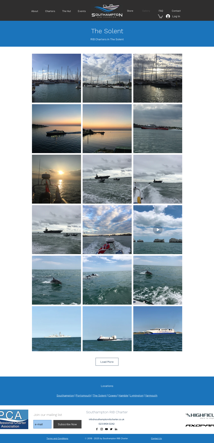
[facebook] (96, 429)
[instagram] (101, 429)
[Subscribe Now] (67, 424)
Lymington (136, 395)
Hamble (123, 395)
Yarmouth (151, 395)
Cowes (112, 395)
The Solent (100, 395)
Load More (107, 361)
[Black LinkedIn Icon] (116, 429)
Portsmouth (83, 395)
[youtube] (106, 429)
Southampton (65, 395)
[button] (36, 11)
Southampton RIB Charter (107, 412)
